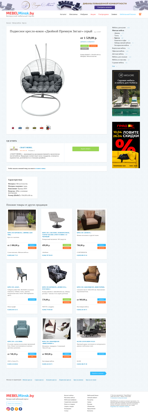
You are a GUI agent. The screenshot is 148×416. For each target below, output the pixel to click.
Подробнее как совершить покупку (119, 406)
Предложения (91, 408)
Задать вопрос (86, 149)
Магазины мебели (69, 397)
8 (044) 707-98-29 (47, 255)
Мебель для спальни (119, 57)
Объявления (90, 406)
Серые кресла (39, 380)
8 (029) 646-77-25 (13, 255)
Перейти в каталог (97, 373)
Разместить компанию (14, 403)
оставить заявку (40, 168)
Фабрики (84, 14)
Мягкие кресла (27, 380)
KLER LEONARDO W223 (86, 341)
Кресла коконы (78, 380)
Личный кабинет (92, 397)
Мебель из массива (119, 60)
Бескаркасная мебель (121, 45)
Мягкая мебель (16, 23)
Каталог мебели (68, 395)
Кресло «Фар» (14, 287)
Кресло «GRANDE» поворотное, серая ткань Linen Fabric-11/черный (56, 234)
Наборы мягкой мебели (122, 43)
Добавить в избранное (87, 41)
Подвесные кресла (65, 380)
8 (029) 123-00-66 (13, 364)
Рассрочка (90, 400)
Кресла (24, 23)
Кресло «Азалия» (15, 341)
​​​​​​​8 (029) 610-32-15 (13, 309)
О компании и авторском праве (118, 398)
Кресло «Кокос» (84, 233)
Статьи (66, 411)
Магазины (73, 14)
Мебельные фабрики (70, 400)
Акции (93, 14)
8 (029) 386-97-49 (82, 364)
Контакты (90, 411)
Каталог (63, 14)
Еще (114, 66)
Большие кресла (51, 380)
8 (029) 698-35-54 (82, 255)
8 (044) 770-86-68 (47, 309)
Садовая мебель (118, 63)
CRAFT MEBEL (26, 147)
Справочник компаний (70, 402)
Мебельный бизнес (128, 14)
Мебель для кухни (119, 27)
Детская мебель (118, 54)
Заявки (114, 14)
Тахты (116, 35)
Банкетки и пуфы (120, 40)
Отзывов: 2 (31, 150)
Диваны (117, 33)
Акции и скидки (69, 406)
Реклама (89, 404)
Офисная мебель (118, 51)
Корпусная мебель (119, 48)
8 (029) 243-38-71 (82, 309)
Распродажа (103, 14)
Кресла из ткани (91, 380)
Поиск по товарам (69, 404)
